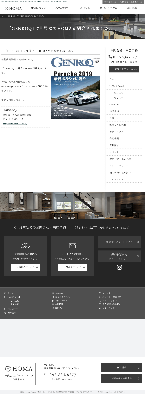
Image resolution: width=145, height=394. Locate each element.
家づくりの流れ (117, 124)
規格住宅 (118, 97)
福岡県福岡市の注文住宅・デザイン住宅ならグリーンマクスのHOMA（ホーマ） (86, 392)
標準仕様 (114, 111)
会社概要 (114, 138)
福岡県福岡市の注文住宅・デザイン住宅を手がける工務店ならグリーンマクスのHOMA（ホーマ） (35, 2)
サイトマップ (116, 179)
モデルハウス (116, 131)
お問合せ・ (129, 2)
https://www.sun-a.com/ (15, 123)
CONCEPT (115, 104)
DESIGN (113, 118)
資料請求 (114, 145)
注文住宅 (118, 92)
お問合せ (124, 69)
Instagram (119, 267)
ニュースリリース (118, 165)
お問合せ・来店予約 (120, 158)
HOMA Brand (116, 86)
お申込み (25, 267)
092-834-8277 (126, 56)
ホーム (113, 79)
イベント (114, 152)
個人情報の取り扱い (120, 172)
